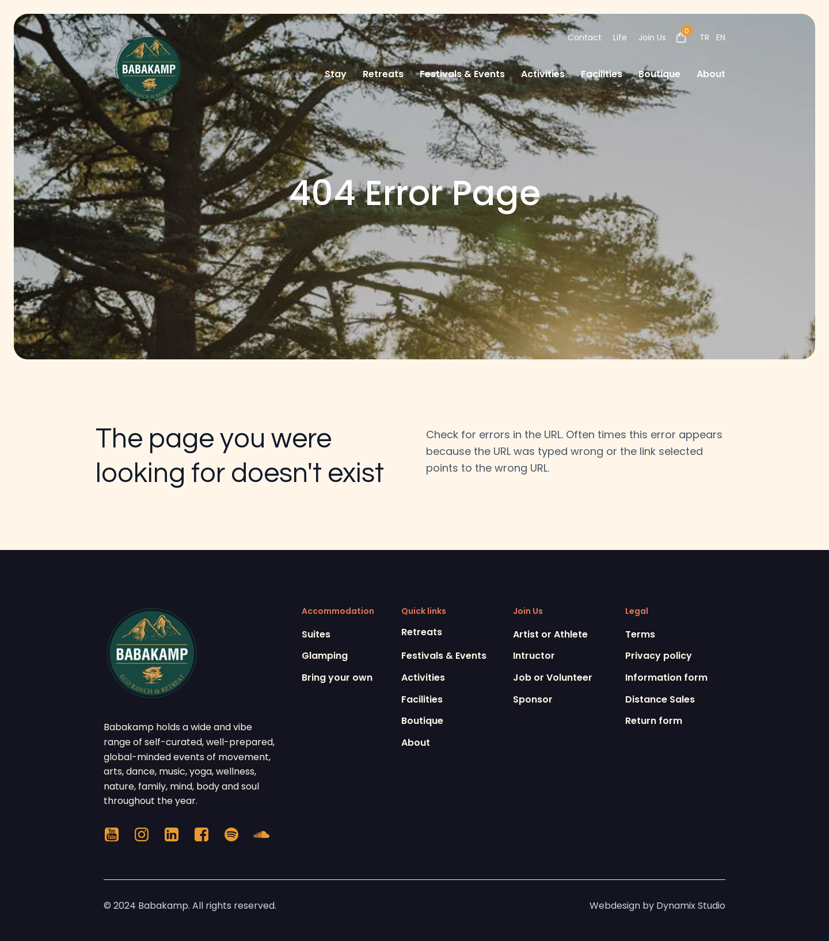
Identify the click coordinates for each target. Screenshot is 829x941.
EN (720, 37)
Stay (336, 74)
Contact (585, 37)
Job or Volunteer (552, 677)
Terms (640, 634)
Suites (316, 634)
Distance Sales (660, 699)
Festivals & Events (462, 74)
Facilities (601, 74)
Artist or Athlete (550, 634)
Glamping (325, 655)
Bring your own (337, 677)
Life (620, 37)
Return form (653, 720)
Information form (666, 677)
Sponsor (533, 699)
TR (704, 37)
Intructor (534, 655)
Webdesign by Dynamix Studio (657, 905)
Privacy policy (658, 655)
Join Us (652, 37)
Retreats (383, 74)
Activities (543, 74)
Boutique (659, 74)
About (711, 74)
